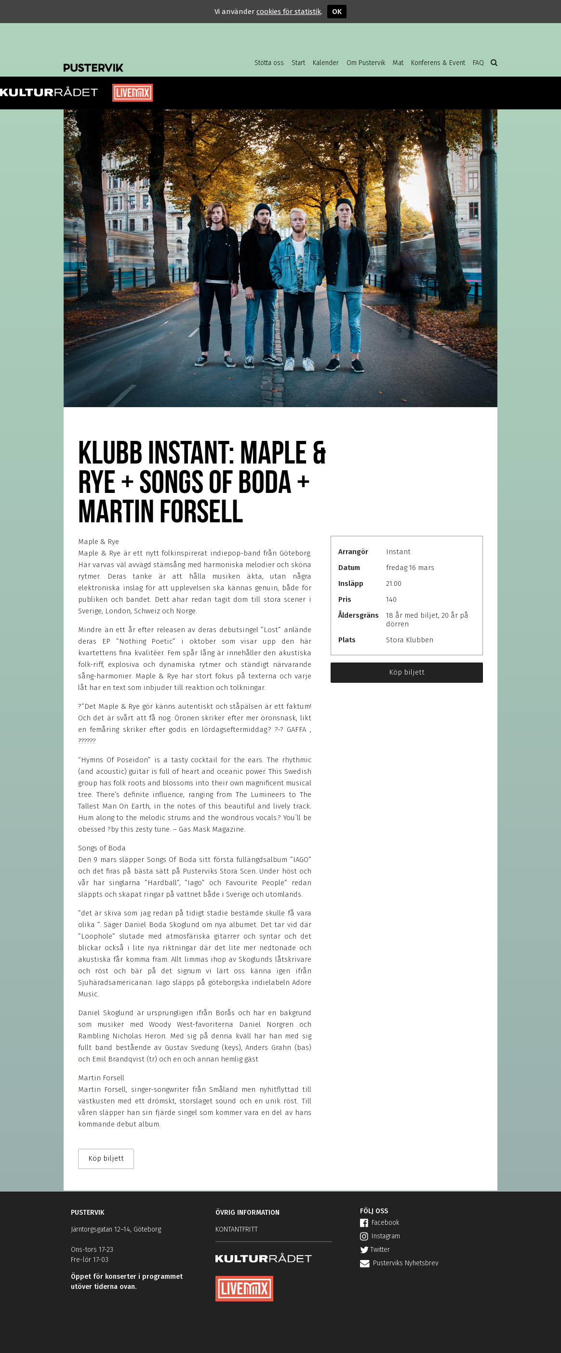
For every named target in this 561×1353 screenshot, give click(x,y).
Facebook (379, 1223)
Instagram (380, 1236)
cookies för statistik (288, 11)
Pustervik (141, 60)
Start (298, 63)
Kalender (326, 63)
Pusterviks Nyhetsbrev (399, 1263)
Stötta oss (269, 63)
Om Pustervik (366, 63)
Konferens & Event (438, 63)
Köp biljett (407, 672)
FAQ (478, 63)
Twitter (375, 1250)
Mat (398, 63)
